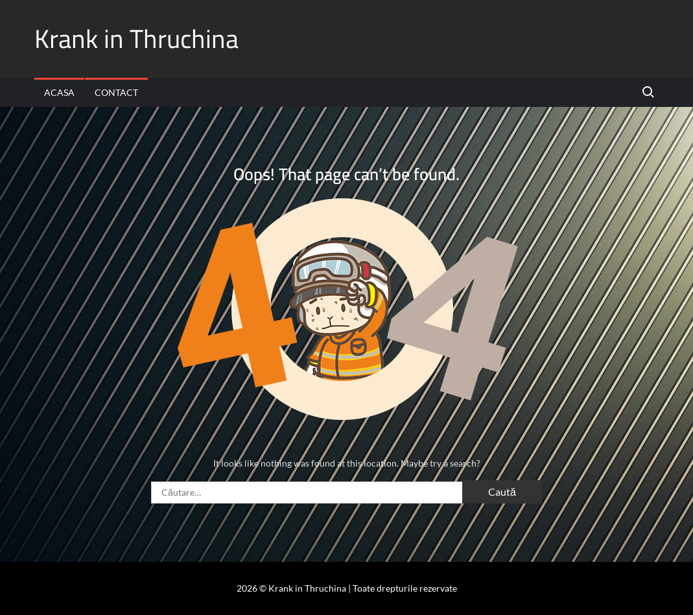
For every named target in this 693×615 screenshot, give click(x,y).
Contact (116, 92)
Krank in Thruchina (136, 38)
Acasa (59, 92)
